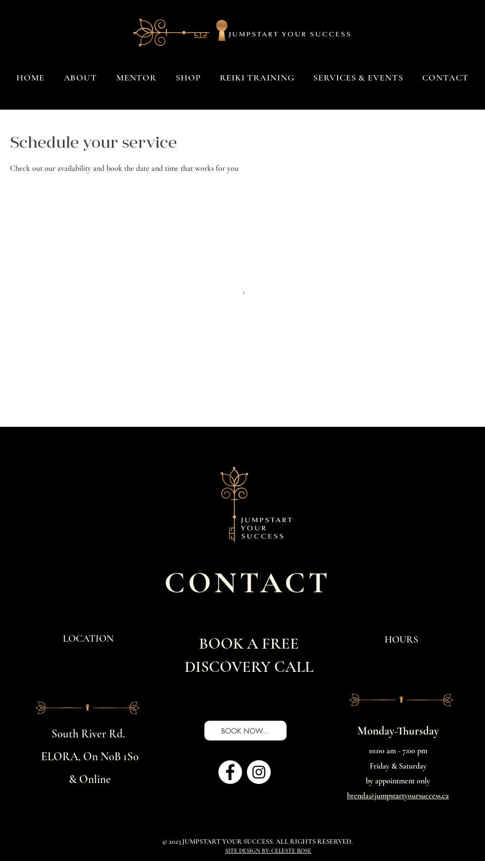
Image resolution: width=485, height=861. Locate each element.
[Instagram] (259, 772)
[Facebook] (230, 772)
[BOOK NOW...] (245, 730)
